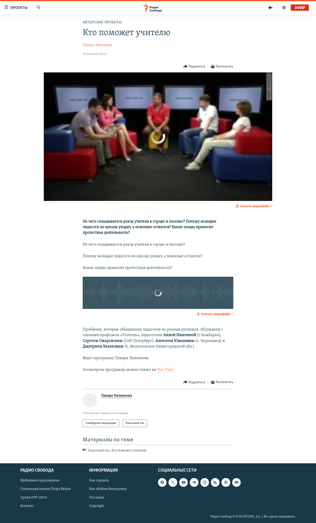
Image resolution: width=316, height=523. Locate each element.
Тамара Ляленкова (97, 45)
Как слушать (99, 480)
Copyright (96, 506)
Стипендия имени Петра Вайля (45, 489)
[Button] (194, 67)
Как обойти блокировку (108, 489)
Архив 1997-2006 (33, 497)
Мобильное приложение (40, 480)
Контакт (27, 506)
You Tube (165, 370)
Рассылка (96, 497)
